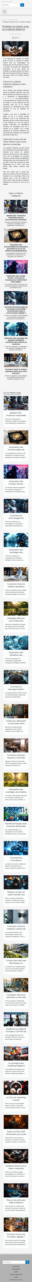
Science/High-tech (12, 20)
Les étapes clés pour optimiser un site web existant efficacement (16, 997)
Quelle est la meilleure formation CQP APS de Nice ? (16, 1031)
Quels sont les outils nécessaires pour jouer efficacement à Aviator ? (16, 1134)
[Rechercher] (10, 5)
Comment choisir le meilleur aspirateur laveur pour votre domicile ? (16, 371)
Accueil (3, 20)
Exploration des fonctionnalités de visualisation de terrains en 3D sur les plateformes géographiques (16, 248)
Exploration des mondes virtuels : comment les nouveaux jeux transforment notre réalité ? (16, 279)
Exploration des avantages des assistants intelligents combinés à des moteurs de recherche (16, 341)
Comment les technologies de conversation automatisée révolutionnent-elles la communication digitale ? (16, 310)
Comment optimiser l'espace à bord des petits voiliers (16, 757)
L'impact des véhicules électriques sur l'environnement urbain (16, 963)
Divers (16, 1277)
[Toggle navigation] (4, 11)
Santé (16, 1272)
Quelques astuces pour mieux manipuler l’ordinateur (16, 1168)
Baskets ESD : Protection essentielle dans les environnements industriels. (16, 218)
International (16, 1269)
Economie (16, 1266)
